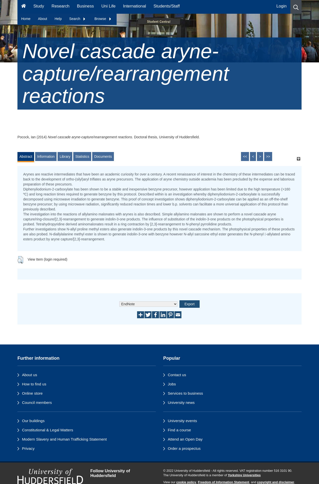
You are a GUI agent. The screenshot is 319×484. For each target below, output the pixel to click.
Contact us (177, 375)
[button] (296, 7)
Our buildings (33, 421)
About (42, 19)
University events (182, 421)
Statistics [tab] (82, 157)
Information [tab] (46, 157)
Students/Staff (167, 6)
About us (29, 375)
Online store (32, 393)
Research (61, 6)
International (134, 6)
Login (281, 6)
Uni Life (108, 6)
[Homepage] (23, 7)
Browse (103, 19)
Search (77, 19)
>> (268, 157)
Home (25, 19)
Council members (37, 402)
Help (58, 19)
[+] (298, 159)
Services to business (185, 393)
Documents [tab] (103, 157)
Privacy (28, 448)
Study (38, 6)
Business (85, 6)
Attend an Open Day (185, 439)
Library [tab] (65, 157)
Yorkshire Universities (244, 475)
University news (181, 402)
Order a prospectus (184, 448)
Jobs (172, 384)
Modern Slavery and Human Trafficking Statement (64, 439)
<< (245, 157)
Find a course (179, 430)
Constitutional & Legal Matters (47, 430)
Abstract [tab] (25, 157)
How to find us (34, 384)
